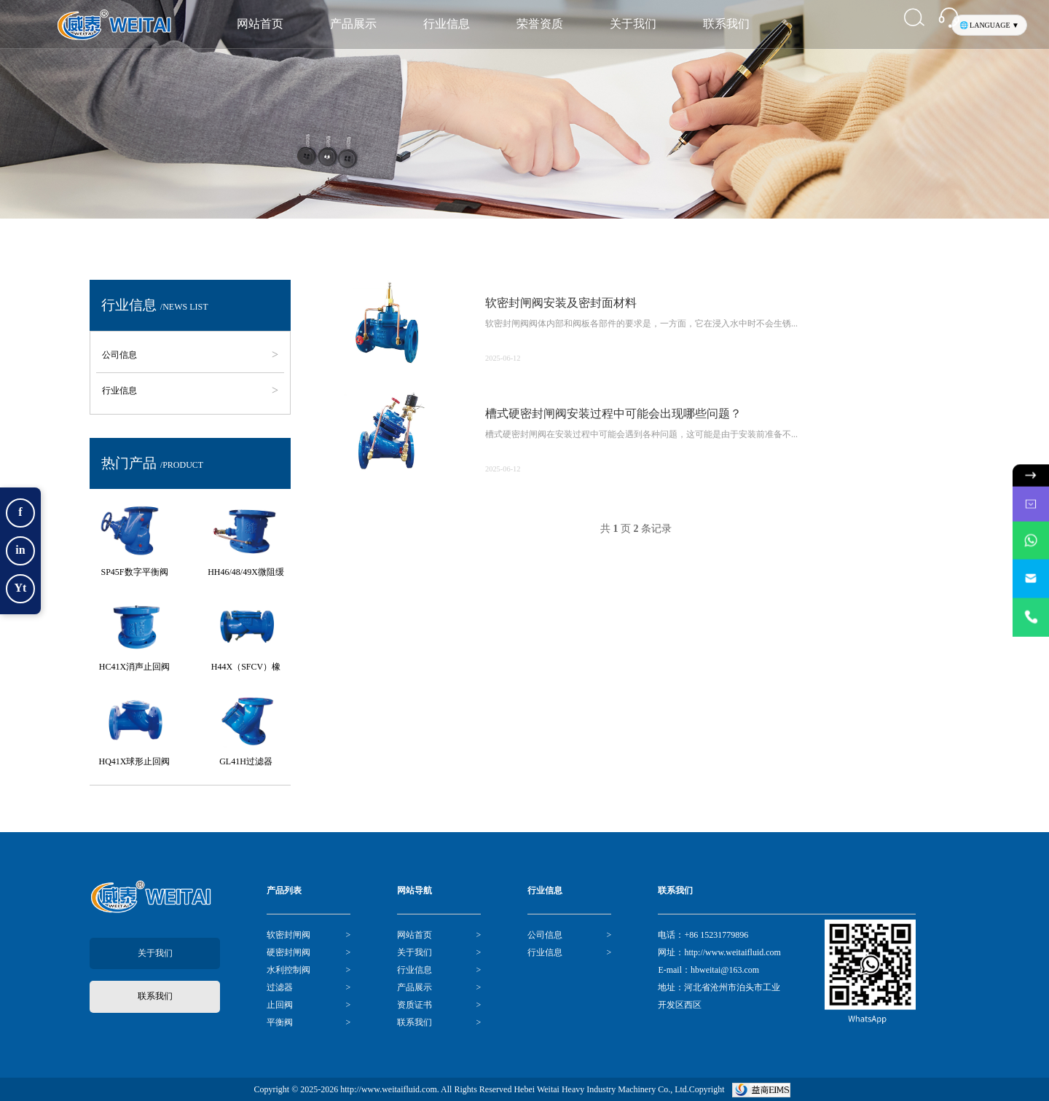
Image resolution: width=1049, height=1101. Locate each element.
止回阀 (280, 1005)
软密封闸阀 (288, 935)
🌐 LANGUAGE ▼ (989, 25)
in (20, 550)
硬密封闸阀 (288, 952)
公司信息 (122, 355)
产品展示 (353, 23)
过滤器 (280, 987)
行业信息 (446, 23)
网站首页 (260, 23)
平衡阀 (280, 1022)
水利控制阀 (288, 970)
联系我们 (726, 23)
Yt (21, 587)
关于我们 (633, 23)
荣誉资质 (539, 23)
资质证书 (414, 1005)
